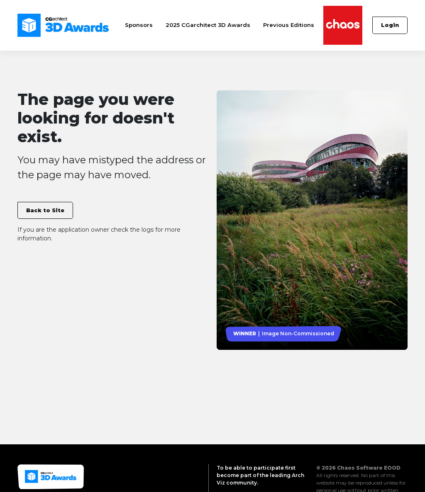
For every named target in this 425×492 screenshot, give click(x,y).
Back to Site (45, 210)
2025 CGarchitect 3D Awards (208, 25)
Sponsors (139, 25)
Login (390, 25)
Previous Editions (288, 25)
